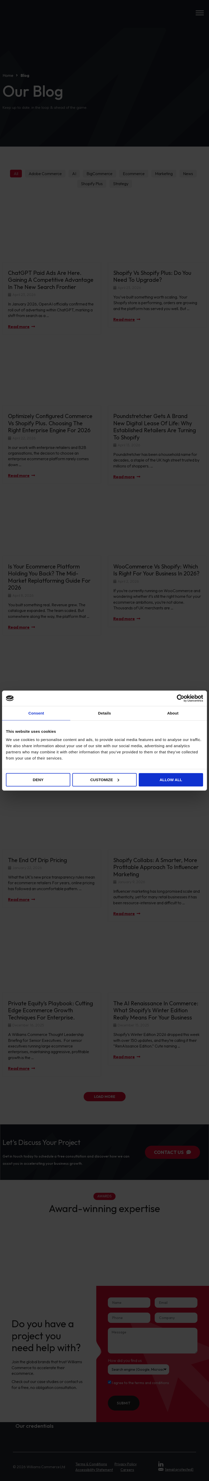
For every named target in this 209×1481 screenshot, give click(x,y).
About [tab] (172, 713)
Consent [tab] (36, 713)
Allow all (171, 779)
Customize (104, 779)
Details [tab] (104, 713)
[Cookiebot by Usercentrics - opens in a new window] (180, 698)
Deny (38, 779)
